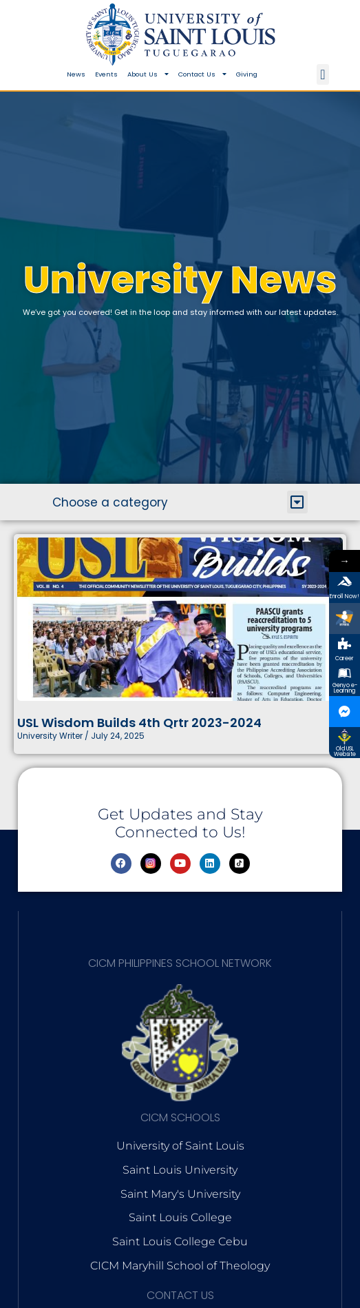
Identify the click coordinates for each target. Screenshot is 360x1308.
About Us (148, 74)
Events (106, 74)
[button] (322, 74)
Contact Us (202, 74)
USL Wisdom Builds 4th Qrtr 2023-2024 (139, 722)
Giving (246, 74)
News (76, 74)
